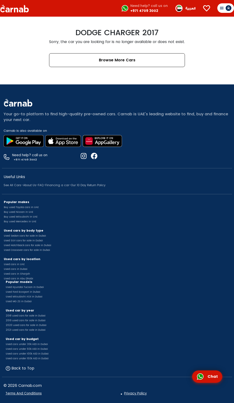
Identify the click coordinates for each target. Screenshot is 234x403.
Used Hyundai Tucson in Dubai (25, 287)
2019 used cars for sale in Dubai (26, 320)
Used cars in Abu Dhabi (18, 278)
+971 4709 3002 (144, 10)
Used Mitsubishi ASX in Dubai (24, 296)
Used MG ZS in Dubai (19, 301)
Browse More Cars (117, 60)
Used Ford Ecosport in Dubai (23, 292)
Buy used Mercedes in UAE (20, 221)
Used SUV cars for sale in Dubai (23, 240)
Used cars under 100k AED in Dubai (27, 353)
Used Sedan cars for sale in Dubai (25, 236)
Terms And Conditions (23, 393)
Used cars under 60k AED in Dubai (27, 349)
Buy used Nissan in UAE (18, 212)
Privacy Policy (135, 393)
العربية (190, 8)
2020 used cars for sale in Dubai (26, 325)
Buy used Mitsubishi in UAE (20, 216)
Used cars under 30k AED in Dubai (27, 344)
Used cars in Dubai (15, 269)
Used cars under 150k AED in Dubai (27, 358)
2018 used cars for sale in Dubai (26, 315)
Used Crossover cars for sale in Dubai (27, 250)
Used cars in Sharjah (17, 274)
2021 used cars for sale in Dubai (26, 330)
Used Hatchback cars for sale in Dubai (27, 245)
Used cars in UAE (14, 264)
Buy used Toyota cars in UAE (21, 207)
